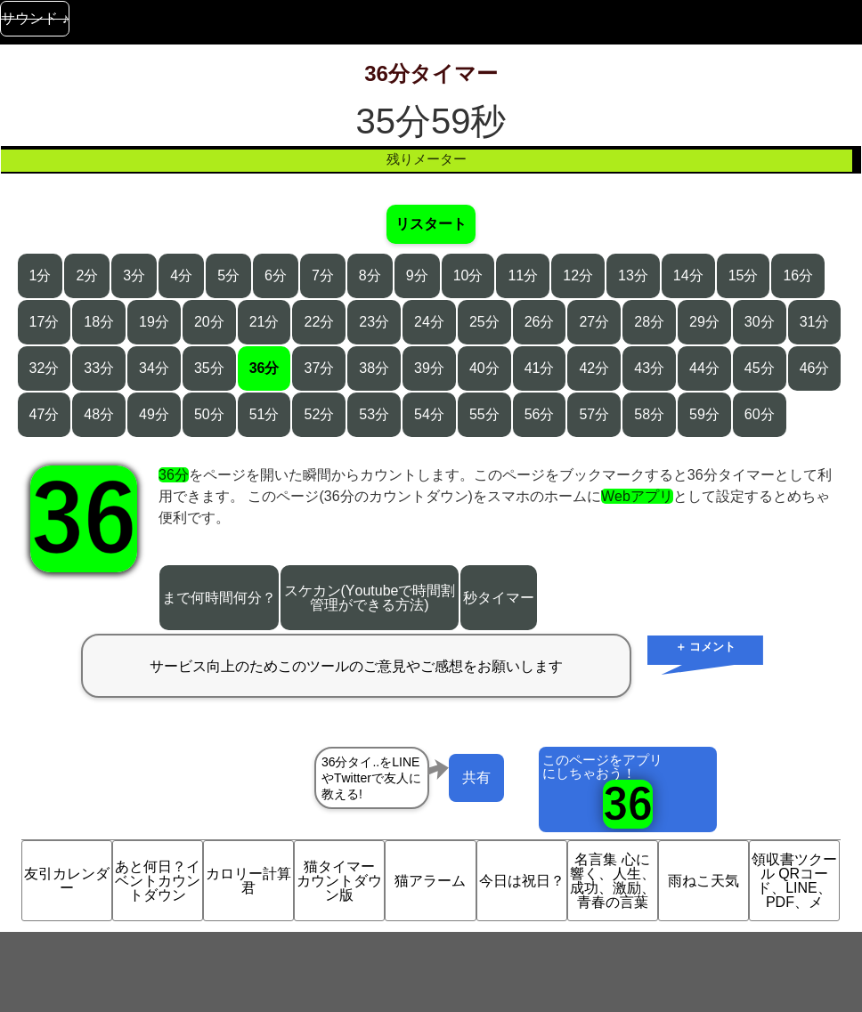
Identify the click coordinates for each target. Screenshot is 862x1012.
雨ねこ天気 (703, 880)
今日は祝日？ (522, 880)
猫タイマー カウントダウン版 (339, 881)
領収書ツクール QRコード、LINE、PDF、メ (794, 881)
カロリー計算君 (248, 880)
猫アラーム (430, 880)
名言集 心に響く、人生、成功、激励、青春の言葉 (612, 881)
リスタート (431, 223)
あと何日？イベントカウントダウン (157, 881)
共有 (476, 777)
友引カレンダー (67, 880)
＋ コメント (705, 646)
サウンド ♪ (35, 18)
